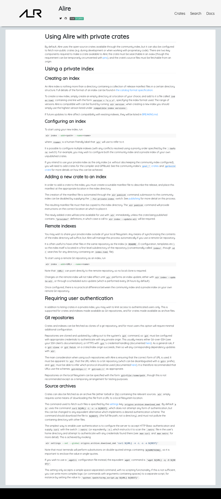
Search (195, 13)
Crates (179, 13)
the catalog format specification (134, 90)
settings (114, 404)
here (148, 343)
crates (150, 166)
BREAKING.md (150, 114)
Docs (210, 13)
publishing (134, 198)
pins (105, 57)
